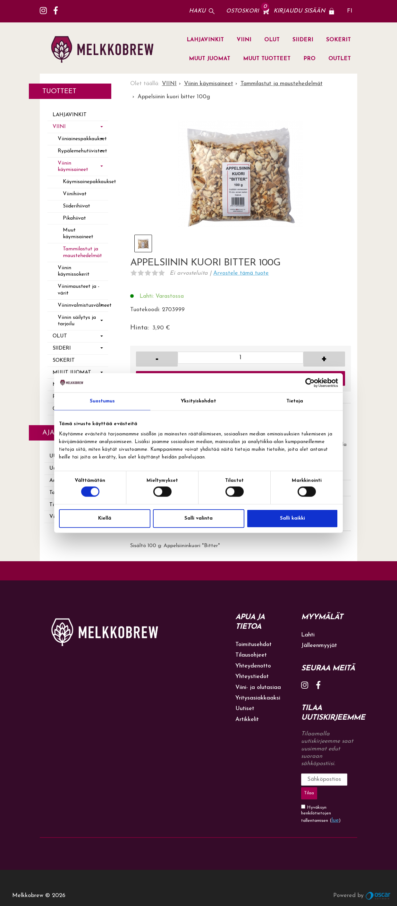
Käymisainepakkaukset (85, 181)
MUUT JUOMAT (209, 58)
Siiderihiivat (76, 206)
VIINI (244, 40)
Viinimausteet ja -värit (78, 290)
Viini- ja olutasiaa (258, 687)
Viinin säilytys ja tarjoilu (77, 321)
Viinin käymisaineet (73, 167)
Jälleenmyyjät (319, 646)
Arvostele (241, 273)
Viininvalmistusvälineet (83, 305)
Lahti (308, 635)
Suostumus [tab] (102, 401)
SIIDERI (302, 40)
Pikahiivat (74, 218)
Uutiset (244, 709)
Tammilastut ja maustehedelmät (82, 252)
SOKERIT (338, 40)
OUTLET (339, 58)
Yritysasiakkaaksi (257, 698)
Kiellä (104, 518)
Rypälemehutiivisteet (82, 151)
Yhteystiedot (252, 677)
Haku (197, 11)
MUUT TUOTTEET (267, 58)
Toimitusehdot (253, 645)
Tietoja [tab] (294, 401)
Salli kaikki (292, 518)
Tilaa (348, 779)
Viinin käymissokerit (73, 271)
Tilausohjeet (251, 655)
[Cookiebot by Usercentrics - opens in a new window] (310, 383)
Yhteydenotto (253, 666)
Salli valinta (198, 518)
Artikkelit (247, 719)
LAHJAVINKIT (205, 40)
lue (335, 805)
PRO (309, 58)
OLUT (272, 40)
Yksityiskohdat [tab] (198, 401)
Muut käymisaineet (78, 233)
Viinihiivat (75, 194)
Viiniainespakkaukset (82, 139)
